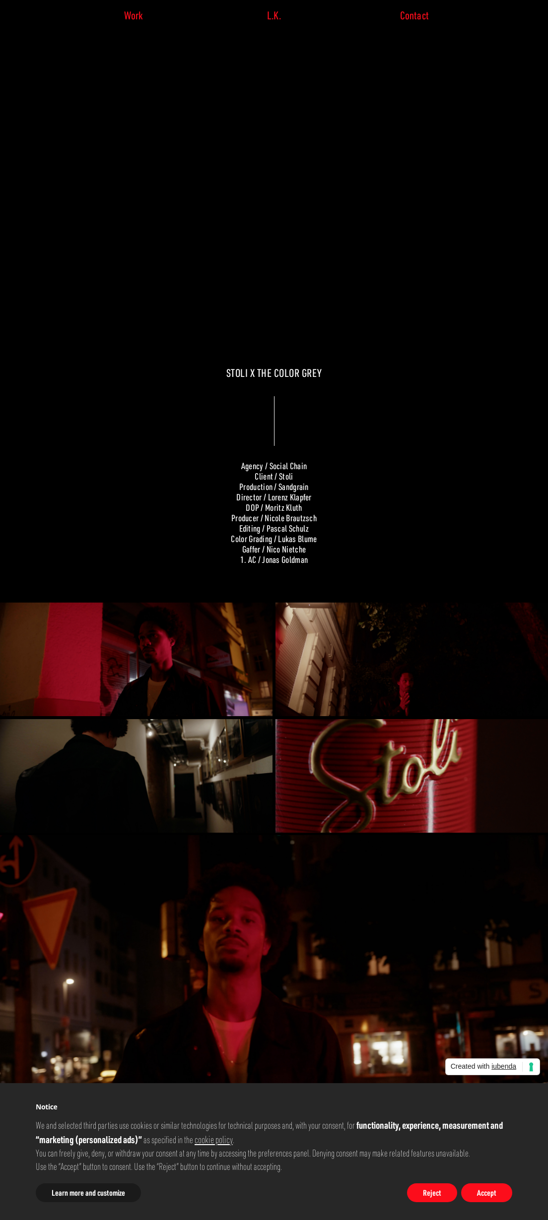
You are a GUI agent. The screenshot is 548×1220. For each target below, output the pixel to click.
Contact (414, 15)
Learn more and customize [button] (88, 1192)
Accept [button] (486, 1192)
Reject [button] (432, 1192)
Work (133, 15)
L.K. (273, 15)
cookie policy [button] (214, 1139)
